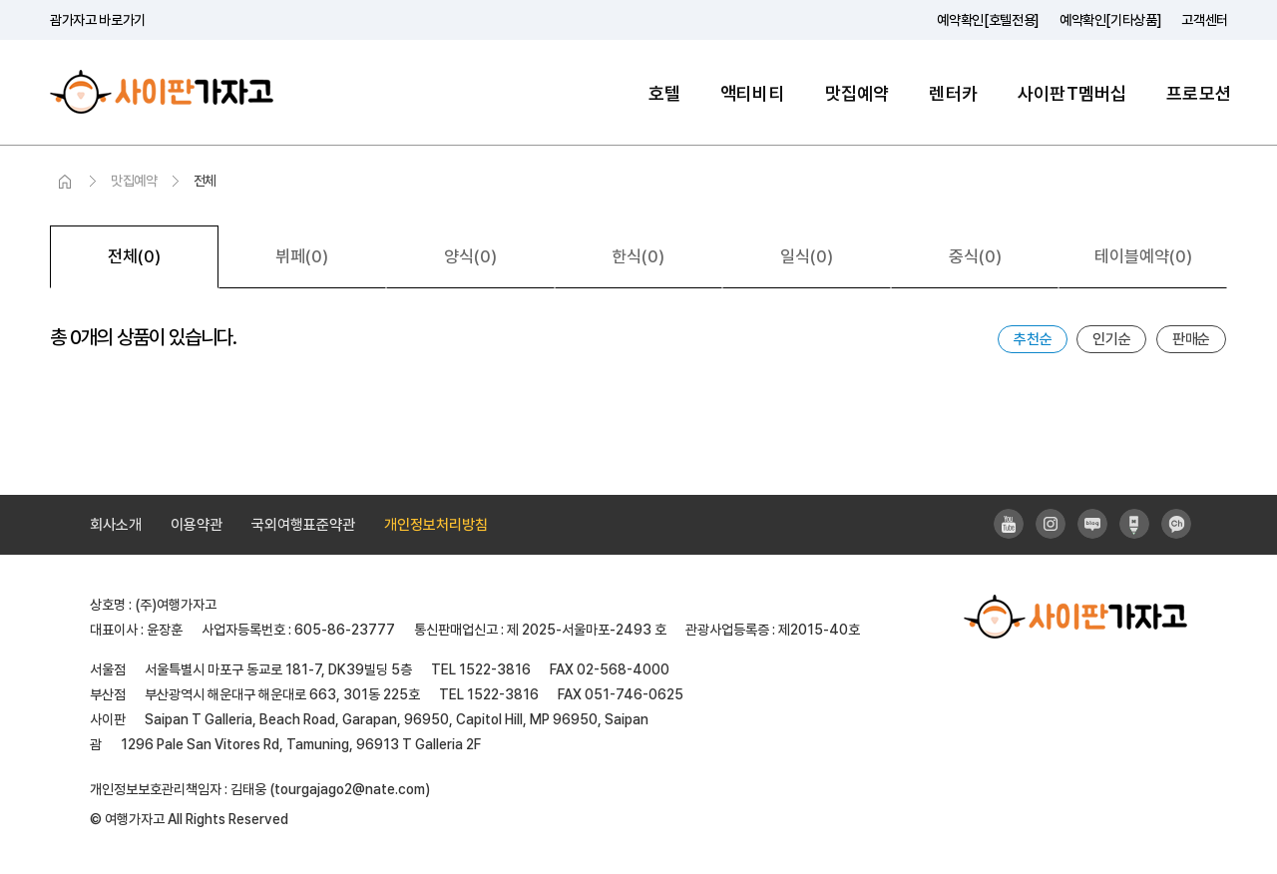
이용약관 (196, 525)
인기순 (1111, 339)
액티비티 (752, 93)
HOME (65, 182)
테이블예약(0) (1143, 256)
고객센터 (1204, 20)
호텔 (664, 93)
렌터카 (953, 93)
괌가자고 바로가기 (98, 20)
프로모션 (1198, 93)
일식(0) (806, 256)
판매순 (1191, 339)
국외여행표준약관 (303, 525)
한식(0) (638, 256)
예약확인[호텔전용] (988, 20)
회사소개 (116, 525)
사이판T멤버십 (1072, 93)
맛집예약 (857, 93)
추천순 (1033, 339)
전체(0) (134, 256)
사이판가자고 (161, 92)
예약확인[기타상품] (1111, 20)
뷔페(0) (301, 256)
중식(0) (975, 256)
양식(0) (470, 256)
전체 (205, 181)
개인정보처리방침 (436, 525)
